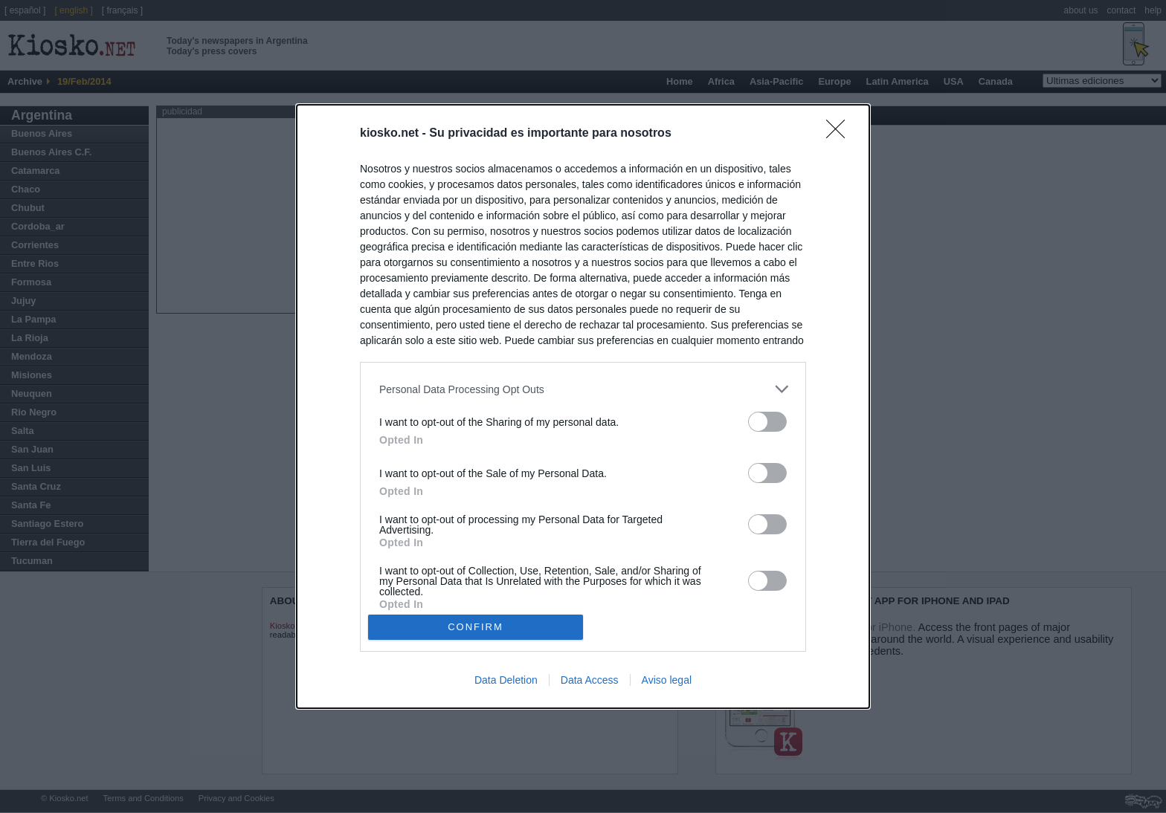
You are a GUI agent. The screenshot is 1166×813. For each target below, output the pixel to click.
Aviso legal (667, 680)
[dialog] (583, 406)
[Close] (840, 134)
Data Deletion (506, 680)
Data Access (590, 680)
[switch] (767, 422)
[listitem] (583, 389)
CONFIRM (475, 626)
